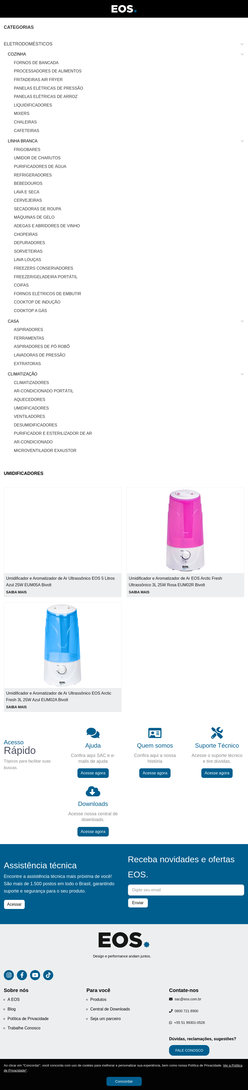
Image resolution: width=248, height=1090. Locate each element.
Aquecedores (29, 399)
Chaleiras (25, 122)
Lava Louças (27, 260)
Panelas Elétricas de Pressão (48, 88)
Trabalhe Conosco (24, 1028)
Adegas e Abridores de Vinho (47, 226)
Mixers (21, 113)
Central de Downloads (110, 1009)
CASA (13, 321)
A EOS (14, 999)
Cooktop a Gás (30, 311)
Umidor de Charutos (37, 158)
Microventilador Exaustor (45, 450)
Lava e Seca (26, 192)
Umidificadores (31, 408)
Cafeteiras (26, 131)
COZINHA (17, 54)
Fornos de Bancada (36, 63)
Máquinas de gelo (34, 217)
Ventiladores (29, 416)
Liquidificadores (33, 105)
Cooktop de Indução (37, 302)
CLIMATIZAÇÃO (22, 374)
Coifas (21, 285)
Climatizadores (31, 383)
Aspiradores (28, 329)
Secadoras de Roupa (37, 209)
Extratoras (27, 364)
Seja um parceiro (105, 1019)
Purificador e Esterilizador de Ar (53, 433)
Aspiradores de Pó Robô (42, 346)
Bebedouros (28, 183)
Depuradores (29, 243)
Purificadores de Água (40, 166)
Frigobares (27, 149)
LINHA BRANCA (22, 141)
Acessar (14, 904)
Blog (12, 1009)
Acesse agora (93, 773)
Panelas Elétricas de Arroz (45, 96)
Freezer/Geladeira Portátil (45, 277)
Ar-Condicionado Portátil (43, 391)
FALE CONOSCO (189, 1050)
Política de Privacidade (28, 1019)
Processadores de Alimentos (47, 71)
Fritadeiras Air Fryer (38, 80)
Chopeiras (26, 234)
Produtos (98, 999)
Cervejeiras (28, 200)
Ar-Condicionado (33, 442)
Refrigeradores (33, 175)
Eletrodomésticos (28, 43)
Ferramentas (29, 338)
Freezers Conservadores (43, 268)
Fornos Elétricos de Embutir (47, 294)
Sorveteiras (28, 251)
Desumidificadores (35, 425)
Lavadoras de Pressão (39, 355)
